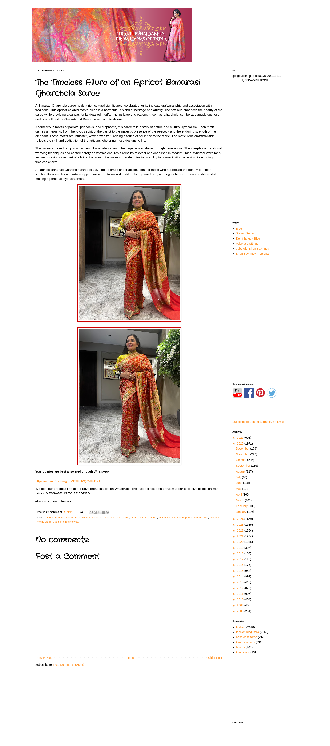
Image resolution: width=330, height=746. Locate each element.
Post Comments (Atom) (68, 664)
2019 (240, 547)
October (241, 460)
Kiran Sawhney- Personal (252, 253)
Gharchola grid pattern (144, 517)
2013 (240, 582)
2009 (240, 605)
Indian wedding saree (171, 517)
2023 (240, 524)
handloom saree (246, 637)
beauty (240, 647)
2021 (240, 536)
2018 (240, 553)
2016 (240, 565)
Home (130, 657)
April (239, 494)
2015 (240, 570)
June (239, 483)
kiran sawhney (245, 642)
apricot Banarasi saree (59, 517)
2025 (240, 443)
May (239, 488)
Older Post (215, 657)
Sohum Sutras (245, 233)
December (243, 448)
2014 (240, 576)
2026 (240, 437)
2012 (240, 588)
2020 (240, 542)
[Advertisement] (261, 151)
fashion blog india (247, 632)
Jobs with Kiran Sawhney (252, 248)
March (240, 500)
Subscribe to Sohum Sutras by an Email (258, 421)
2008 (240, 611)
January (241, 511)
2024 (240, 519)
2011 (240, 593)
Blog (239, 228)
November (243, 454)
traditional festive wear (66, 521)
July (239, 477)
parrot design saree (196, 517)
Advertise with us (247, 243)
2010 (240, 599)
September (243, 465)
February (242, 506)
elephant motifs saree (116, 517)
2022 (240, 530)
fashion (241, 627)
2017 (240, 559)
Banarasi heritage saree (88, 517)
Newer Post (44, 657)
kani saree (243, 652)
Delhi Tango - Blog (248, 238)
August (241, 471)
